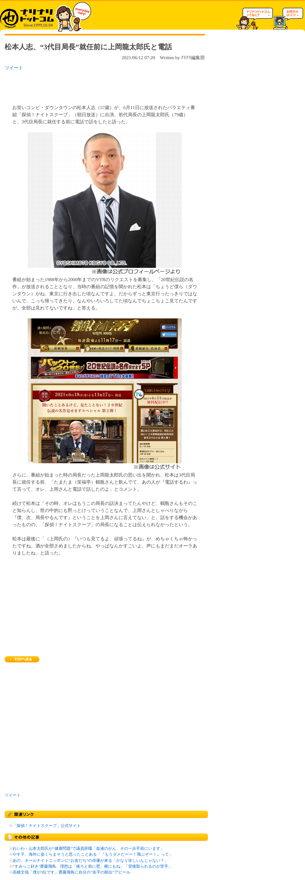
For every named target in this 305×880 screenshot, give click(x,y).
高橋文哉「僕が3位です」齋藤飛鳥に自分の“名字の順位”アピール (71, 872)
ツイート (14, 67)
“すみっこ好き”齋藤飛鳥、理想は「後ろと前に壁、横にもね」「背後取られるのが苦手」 (92, 866)
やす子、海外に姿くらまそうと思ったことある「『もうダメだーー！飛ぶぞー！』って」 (93, 854)
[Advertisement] (84, 85)
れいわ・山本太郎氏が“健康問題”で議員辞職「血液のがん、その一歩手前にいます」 (88, 848)
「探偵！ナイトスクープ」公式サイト (47, 826)
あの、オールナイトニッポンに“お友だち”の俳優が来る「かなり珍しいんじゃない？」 (90, 860)
